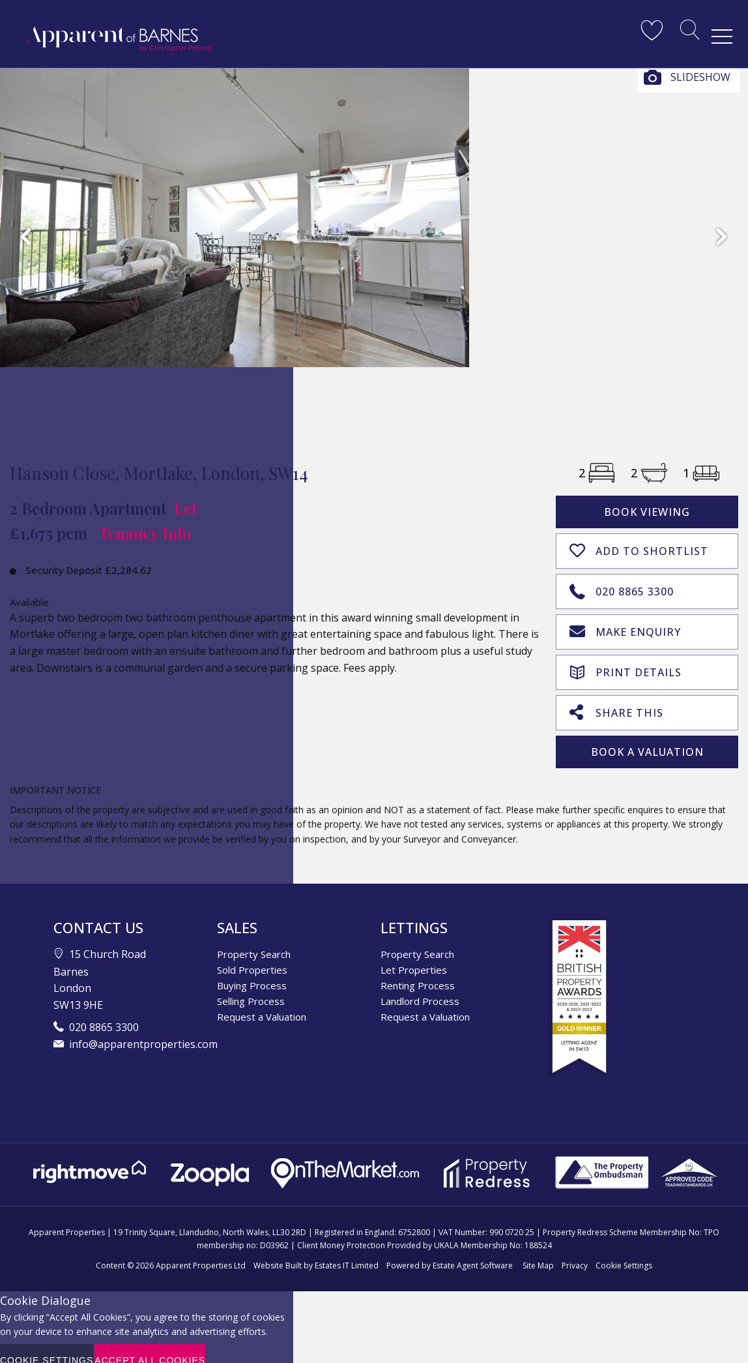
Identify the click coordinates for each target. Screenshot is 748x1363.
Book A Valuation (647, 739)
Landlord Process (420, 988)
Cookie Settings (624, 1251)
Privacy (575, 1251)
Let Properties (414, 956)
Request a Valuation (261, 1003)
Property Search (254, 941)
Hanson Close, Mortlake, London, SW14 (159, 473)
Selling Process (251, 988)
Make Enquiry (625, 624)
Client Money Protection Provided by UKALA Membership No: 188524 (424, 1231)
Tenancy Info (145, 532)
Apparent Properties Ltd (201, 1251)
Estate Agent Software (473, 1251)
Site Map (538, 1251)
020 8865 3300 (621, 585)
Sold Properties (252, 956)
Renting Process (418, 972)
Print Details (625, 661)
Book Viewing (647, 512)
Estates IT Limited (347, 1251)
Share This (616, 699)
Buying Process (252, 972)
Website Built (277, 1251)
